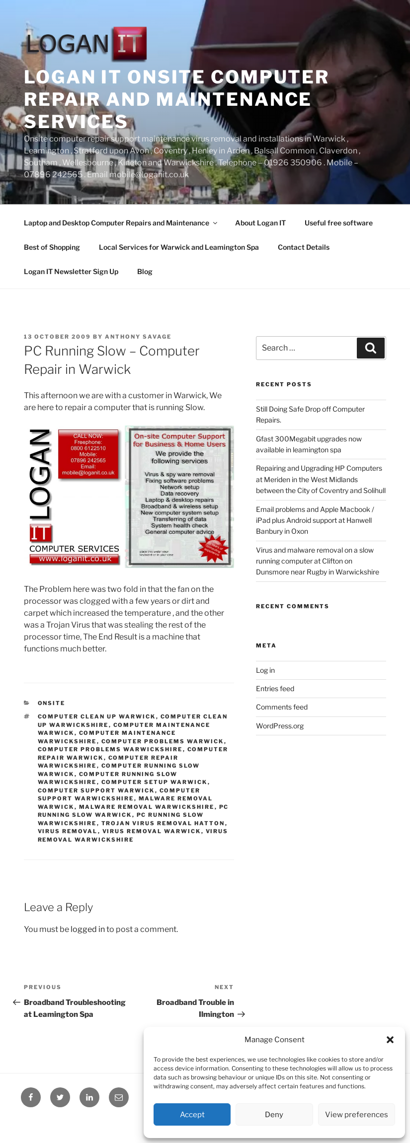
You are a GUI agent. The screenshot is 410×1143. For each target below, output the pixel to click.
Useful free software (339, 222)
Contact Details (303, 247)
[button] (390, 1040)
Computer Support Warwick (96, 790)
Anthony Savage (138, 336)
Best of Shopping (52, 247)
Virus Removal (68, 831)
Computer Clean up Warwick (97, 716)
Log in (265, 670)
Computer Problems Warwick (162, 741)
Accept (192, 1114)
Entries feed (275, 688)
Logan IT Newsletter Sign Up (71, 271)
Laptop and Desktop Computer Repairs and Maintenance (121, 222)
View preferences (356, 1114)
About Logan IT (260, 222)
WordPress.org (280, 725)
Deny (274, 1114)
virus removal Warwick (151, 831)
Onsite (52, 703)
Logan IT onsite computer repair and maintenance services (176, 99)
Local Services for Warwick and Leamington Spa (179, 247)
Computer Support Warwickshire (119, 794)
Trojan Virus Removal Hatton (163, 823)
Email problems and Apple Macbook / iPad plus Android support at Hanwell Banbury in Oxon (315, 520)
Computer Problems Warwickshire (110, 749)
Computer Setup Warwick (154, 782)
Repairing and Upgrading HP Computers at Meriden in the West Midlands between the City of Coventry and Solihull (321, 479)
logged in (88, 929)
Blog (145, 271)
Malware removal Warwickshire (147, 806)
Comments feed (282, 707)
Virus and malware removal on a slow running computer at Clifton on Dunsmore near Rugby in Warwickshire (317, 561)
